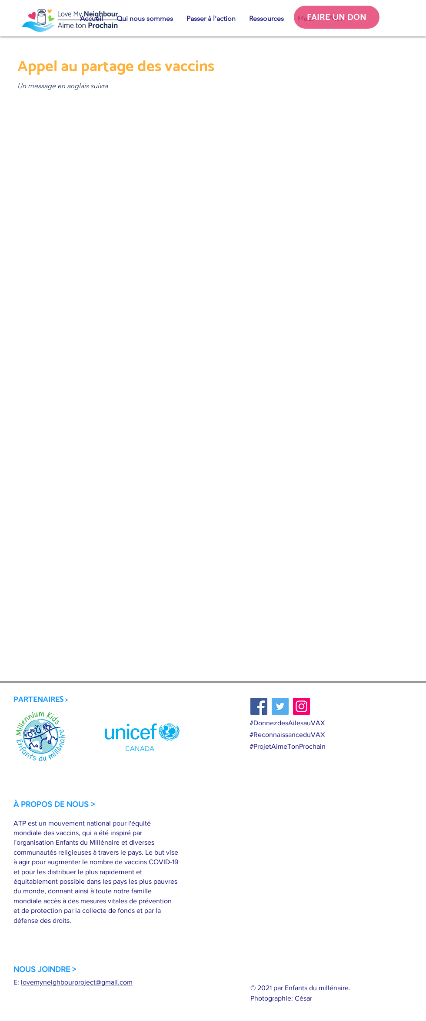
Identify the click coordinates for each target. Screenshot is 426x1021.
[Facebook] (258, 706)
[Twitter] (280, 706)
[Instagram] (301, 706)
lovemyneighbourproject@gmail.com (77, 982)
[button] (145, 19)
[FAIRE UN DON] (336, 17)
